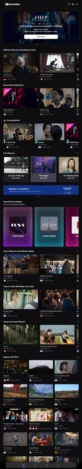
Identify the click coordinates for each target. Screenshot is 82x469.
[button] (37, 44)
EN (73, 4)
